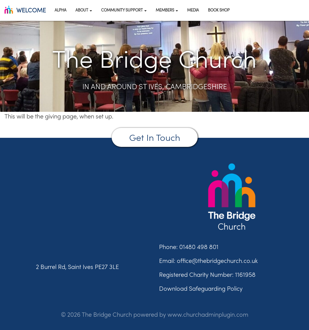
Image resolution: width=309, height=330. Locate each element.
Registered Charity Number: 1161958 (207, 274)
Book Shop (219, 10)
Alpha (60, 10)
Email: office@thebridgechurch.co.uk (208, 261)
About (83, 10)
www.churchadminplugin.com (207, 314)
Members (167, 10)
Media (193, 10)
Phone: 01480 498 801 (188, 247)
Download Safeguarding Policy (201, 288)
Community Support (124, 10)
